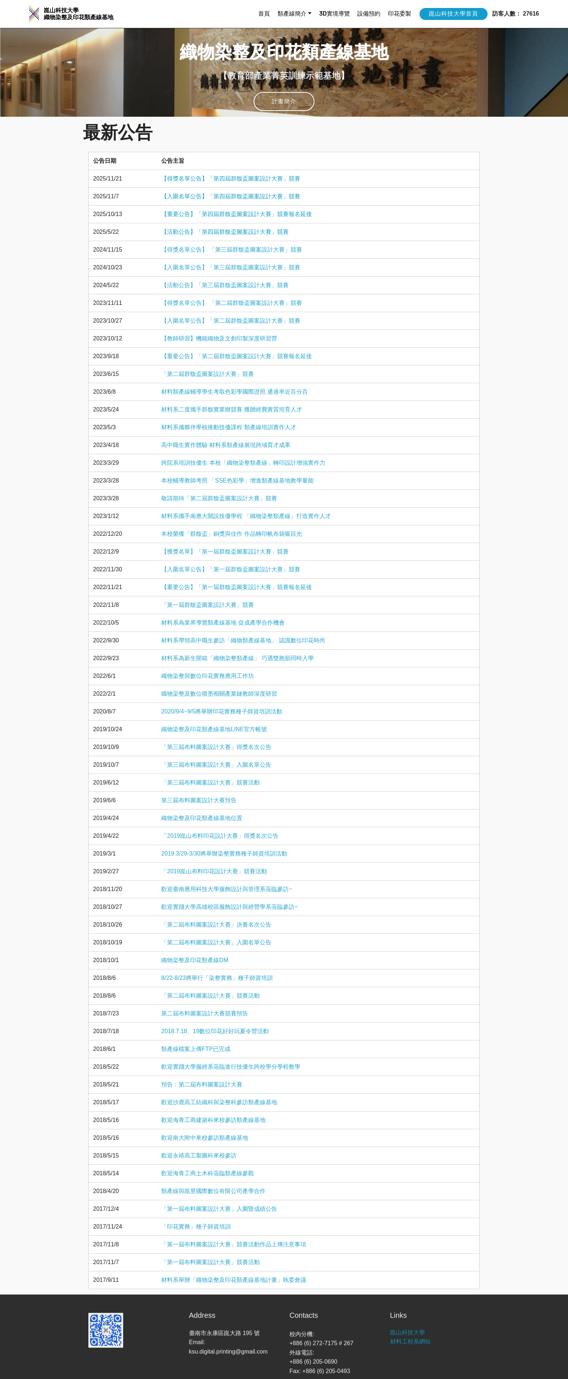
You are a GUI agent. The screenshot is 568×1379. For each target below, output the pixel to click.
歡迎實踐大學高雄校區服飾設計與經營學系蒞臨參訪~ (229, 907)
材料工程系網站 (410, 1351)
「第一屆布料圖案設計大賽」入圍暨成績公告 (219, 1209)
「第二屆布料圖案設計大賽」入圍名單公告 (216, 942)
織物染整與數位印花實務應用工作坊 (207, 676)
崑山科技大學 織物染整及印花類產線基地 (78, 13)
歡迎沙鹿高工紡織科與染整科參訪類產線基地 (219, 1102)
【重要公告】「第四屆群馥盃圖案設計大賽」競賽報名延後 (236, 214)
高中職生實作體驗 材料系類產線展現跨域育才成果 (225, 445)
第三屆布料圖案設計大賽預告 (199, 800)
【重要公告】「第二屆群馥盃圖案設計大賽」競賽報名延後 (236, 356)
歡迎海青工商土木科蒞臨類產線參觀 (207, 1173)
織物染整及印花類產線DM (194, 960)
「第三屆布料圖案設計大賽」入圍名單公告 (216, 765)
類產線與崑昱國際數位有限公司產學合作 (213, 1191)
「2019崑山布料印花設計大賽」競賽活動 (214, 871)
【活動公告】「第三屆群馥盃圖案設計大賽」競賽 (225, 285)
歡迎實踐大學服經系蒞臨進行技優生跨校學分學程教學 (230, 1067)
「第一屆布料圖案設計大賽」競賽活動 (210, 1262)
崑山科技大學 (407, 1341)
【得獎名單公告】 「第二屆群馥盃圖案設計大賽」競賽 (231, 303)
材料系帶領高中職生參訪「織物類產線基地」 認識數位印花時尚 (243, 640)
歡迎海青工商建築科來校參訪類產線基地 (213, 1120)
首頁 (264, 13)
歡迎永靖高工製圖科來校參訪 (199, 1155)
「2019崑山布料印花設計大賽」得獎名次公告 (220, 836)
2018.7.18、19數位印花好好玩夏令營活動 (215, 1031)
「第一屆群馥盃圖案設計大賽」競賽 (207, 605)
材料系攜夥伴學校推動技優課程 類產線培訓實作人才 (228, 427)
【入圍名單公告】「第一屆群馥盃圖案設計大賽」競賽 (230, 569)
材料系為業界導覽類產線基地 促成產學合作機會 (222, 623)
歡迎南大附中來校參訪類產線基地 (204, 1138)
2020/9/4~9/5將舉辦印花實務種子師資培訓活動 (221, 711)
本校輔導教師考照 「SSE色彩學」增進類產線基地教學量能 (237, 480)
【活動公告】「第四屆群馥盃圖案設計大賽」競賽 (225, 232)
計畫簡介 (284, 101)
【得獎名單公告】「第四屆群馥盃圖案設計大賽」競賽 (230, 178)
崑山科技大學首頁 (453, 13)
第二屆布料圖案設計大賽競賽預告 (204, 1013)
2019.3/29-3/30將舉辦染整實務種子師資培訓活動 (224, 853)
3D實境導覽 (334, 13)
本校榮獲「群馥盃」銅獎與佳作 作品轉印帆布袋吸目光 (231, 534)
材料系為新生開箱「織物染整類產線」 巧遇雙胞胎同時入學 (237, 658)
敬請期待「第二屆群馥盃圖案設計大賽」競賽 (219, 498)
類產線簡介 (291, 13)
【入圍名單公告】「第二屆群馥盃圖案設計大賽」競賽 (230, 321)
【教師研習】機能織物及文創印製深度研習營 (219, 338)
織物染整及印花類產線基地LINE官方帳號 (214, 729)
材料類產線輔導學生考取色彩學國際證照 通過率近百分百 (234, 392)
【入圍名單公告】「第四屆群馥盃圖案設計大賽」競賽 (230, 196)
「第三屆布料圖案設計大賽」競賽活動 (210, 782)
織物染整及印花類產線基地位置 (201, 818)
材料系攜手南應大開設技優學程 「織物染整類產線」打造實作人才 (246, 516)
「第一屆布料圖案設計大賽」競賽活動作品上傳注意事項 (233, 1244)
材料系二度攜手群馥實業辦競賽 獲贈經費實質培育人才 (231, 409)
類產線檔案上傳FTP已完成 (195, 1049)
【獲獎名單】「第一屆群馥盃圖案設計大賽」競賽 (225, 551)
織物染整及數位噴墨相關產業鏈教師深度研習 (219, 694)
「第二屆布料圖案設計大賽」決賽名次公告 (216, 925)
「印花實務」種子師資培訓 (196, 1226)
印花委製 (399, 13)
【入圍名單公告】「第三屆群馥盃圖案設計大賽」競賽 (230, 267)
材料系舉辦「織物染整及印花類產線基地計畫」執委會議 (233, 1280)
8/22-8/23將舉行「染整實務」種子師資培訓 (217, 978)
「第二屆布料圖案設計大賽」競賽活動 (210, 996)
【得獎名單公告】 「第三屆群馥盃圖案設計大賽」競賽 (231, 250)
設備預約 (368, 13)
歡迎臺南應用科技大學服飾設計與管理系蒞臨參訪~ (226, 889)
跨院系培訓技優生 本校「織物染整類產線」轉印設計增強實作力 (243, 463)
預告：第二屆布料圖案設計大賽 (201, 1084)
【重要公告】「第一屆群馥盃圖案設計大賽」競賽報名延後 (236, 587)
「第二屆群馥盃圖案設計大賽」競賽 (207, 374)
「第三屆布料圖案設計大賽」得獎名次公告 (216, 747)
